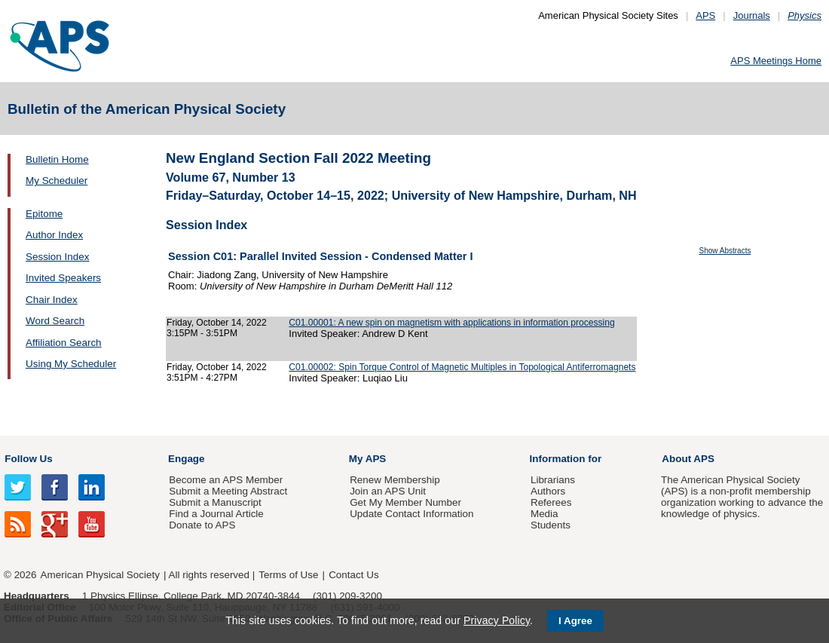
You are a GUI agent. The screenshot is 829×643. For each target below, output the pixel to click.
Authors (548, 491)
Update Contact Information (411, 513)
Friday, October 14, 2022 (217, 322)
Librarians (553, 479)
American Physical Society (100, 574)
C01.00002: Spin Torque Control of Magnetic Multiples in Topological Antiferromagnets (462, 367)
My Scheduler (56, 180)
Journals (751, 15)
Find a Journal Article (216, 513)
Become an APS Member (226, 479)
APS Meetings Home (775, 60)
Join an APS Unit (388, 491)
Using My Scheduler (71, 363)
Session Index (57, 256)
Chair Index (52, 299)
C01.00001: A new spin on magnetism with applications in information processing (451, 322)
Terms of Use (288, 574)
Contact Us (353, 574)
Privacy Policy (496, 620)
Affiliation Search (64, 342)
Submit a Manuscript (215, 502)
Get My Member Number (405, 502)
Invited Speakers (63, 277)
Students (551, 525)
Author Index (54, 234)
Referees (551, 502)
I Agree (575, 620)
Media (544, 513)
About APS (688, 458)
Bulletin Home (57, 159)
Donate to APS (202, 525)
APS (705, 15)
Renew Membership (395, 479)
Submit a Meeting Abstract (228, 491)
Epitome (44, 213)
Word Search (55, 320)
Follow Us (28, 458)
